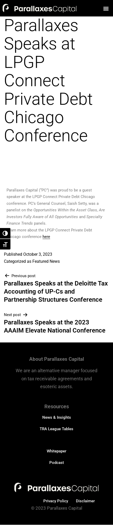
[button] (106, 8)
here (46, 236)
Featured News (46, 261)
